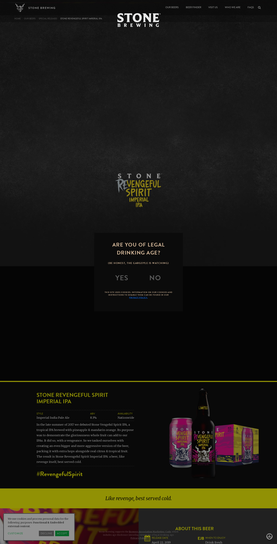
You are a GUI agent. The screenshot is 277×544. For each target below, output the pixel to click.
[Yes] (122, 277)
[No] (155, 277)
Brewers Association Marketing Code (150, 531)
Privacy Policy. (138, 297)
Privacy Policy (138, 538)
